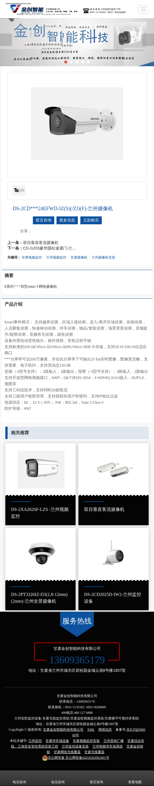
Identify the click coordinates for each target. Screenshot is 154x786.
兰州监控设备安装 (75, 746)
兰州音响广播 (113, 741)
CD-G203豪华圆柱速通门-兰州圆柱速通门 (51, 248)
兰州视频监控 (56, 257)
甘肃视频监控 (32, 257)
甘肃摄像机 (79, 257)
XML (91, 730)
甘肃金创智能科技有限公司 (63, 730)
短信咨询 (58, 778)
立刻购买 (91, 220)
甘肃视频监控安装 (86, 741)
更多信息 (67, 220)
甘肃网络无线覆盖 (67, 752)
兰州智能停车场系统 (107, 746)
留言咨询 (43, 220)
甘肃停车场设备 (57, 741)
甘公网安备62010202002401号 (75, 758)
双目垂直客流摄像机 (40, 242)
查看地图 (135, 778)
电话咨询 (19, 778)
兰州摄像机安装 (103, 257)
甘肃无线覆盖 (94, 752)
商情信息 (105, 730)
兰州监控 (35, 741)
